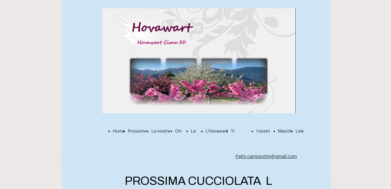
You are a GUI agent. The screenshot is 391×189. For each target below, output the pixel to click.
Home (119, 131)
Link (300, 131)
